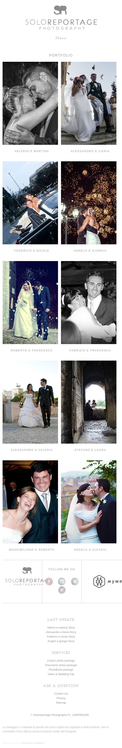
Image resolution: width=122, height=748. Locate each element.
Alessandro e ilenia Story (61, 632)
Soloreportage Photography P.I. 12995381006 (61, 714)
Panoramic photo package (61, 665)
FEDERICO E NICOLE (31, 250)
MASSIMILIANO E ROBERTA (32, 549)
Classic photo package (61, 660)
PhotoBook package (61, 669)
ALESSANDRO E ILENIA (90, 151)
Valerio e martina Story (61, 627)
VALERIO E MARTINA (32, 151)
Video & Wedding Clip (61, 674)
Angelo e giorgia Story (61, 641)
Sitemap (61, 702)
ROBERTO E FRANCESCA (32, 350)
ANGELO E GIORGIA (90, 250)
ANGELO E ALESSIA (90, 549)
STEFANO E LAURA (90, 450)
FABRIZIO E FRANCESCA (90, 350)
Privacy (61, 698)
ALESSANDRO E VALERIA (32, 450)
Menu (61, 38)
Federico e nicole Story (61, 636)
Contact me (61, 693)
